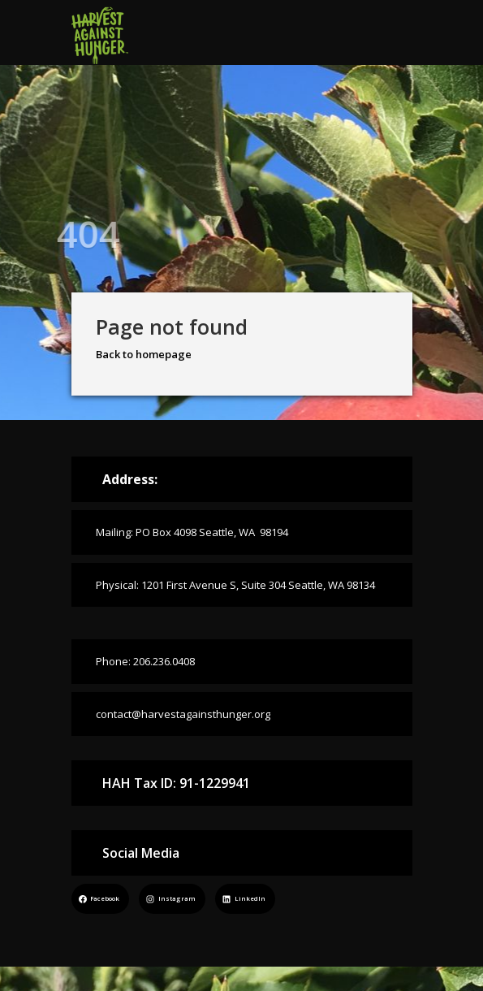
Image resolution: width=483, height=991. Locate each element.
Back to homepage (144, 354)
